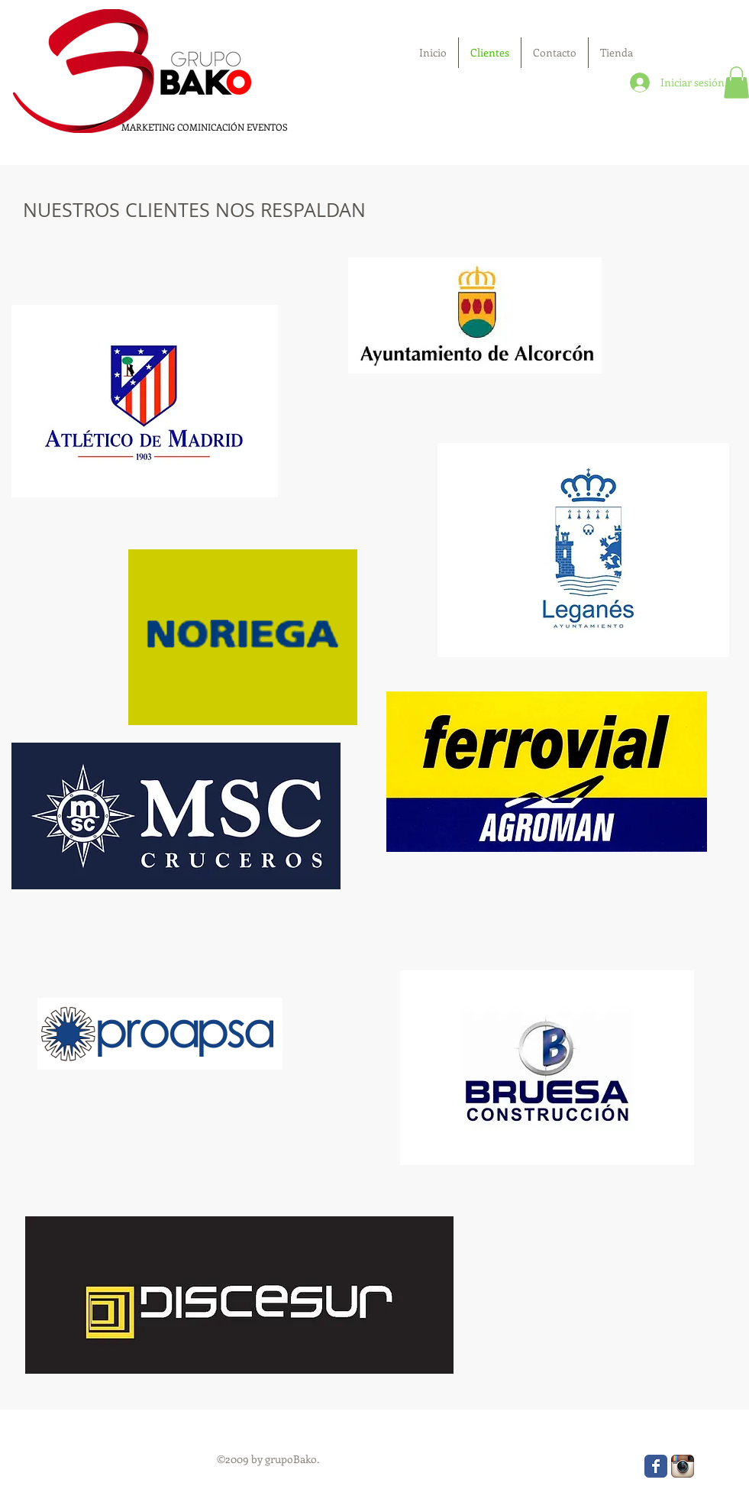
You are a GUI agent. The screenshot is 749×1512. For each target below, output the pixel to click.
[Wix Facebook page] (655, 1466)
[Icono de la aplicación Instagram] (682, 1466)
